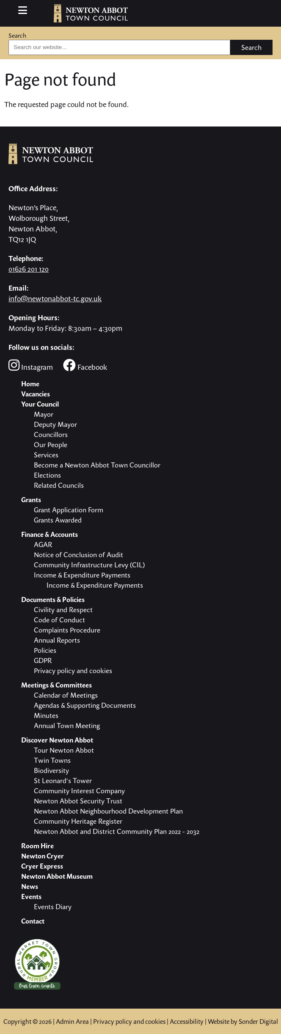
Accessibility (187, 1021)
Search (17, 35)
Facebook (85, 365)
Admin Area (72, 1021)
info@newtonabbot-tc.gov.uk (55, 298)
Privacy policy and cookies (129, 1021)
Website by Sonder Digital (243, 1021)
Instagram (30, 365)
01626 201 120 (28, 269)
